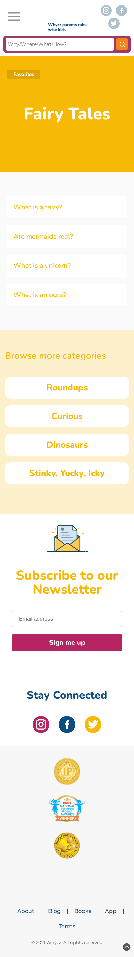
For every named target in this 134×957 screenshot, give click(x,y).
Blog (54, 911)
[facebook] (121, 10)
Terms (67, 926)
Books (82, 911)
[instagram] (106, 10)
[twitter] (114, 23)
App (110, 911)
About (25, 911)
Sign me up (67, 642)
